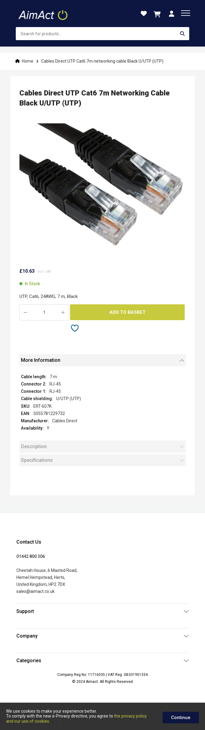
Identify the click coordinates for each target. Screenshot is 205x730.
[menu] (185, 13)
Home (27, 61)
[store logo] (43, 13)
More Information (40, 360)
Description (34, 446)
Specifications (37, 460)
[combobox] (102, 33)
